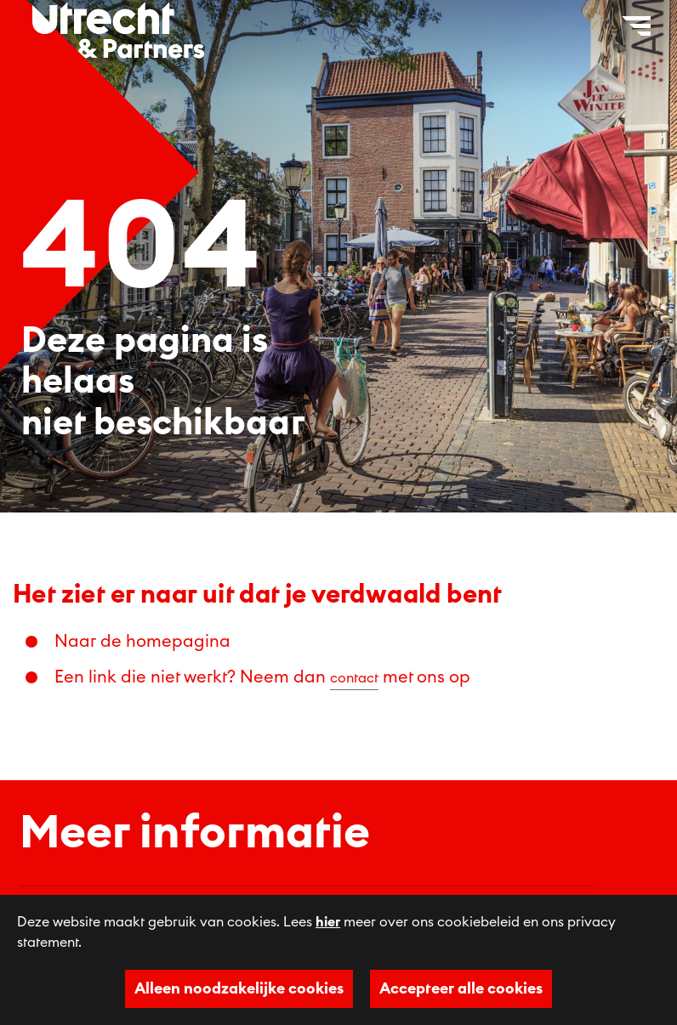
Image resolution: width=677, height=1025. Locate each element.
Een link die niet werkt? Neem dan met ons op (262, 677)
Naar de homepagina (142, 641)
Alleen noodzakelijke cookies (239, 988)
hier (328, 922)
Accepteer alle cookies (461, 988)
